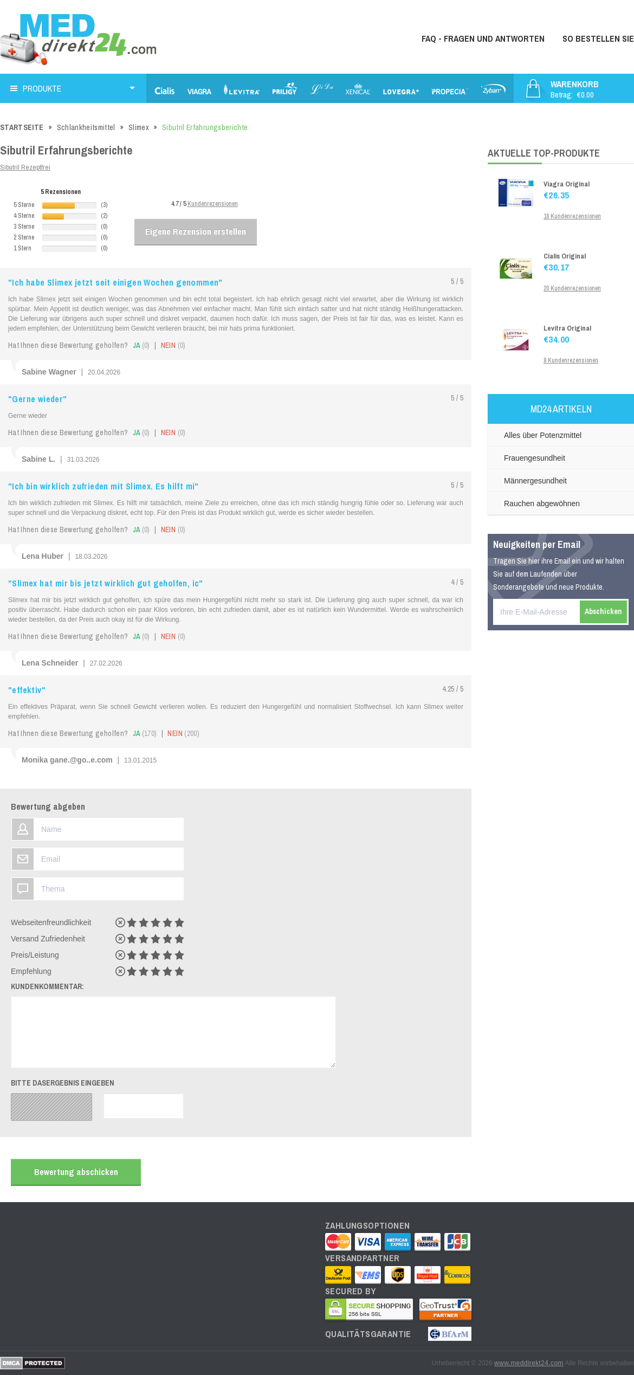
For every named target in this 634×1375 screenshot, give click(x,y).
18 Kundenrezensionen (572, 216)
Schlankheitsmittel (86, 127)
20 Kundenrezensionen (572, 288)
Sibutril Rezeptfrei (25, 167)
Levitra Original (567, 328)
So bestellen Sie (598, 38)
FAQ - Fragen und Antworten (483, 38)
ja (141, 345)
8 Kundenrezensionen (571, 360)
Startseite (22, 127)
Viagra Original (567, 184)
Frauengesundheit (534, 458)
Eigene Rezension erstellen (195, 231)
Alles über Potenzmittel (542, 435)
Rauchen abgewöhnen (542, 503)
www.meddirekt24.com (529, 1363)
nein (173, 345)
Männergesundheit (535, 480)
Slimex (138, 127)
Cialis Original (565, 256)
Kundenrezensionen (212, 203)
